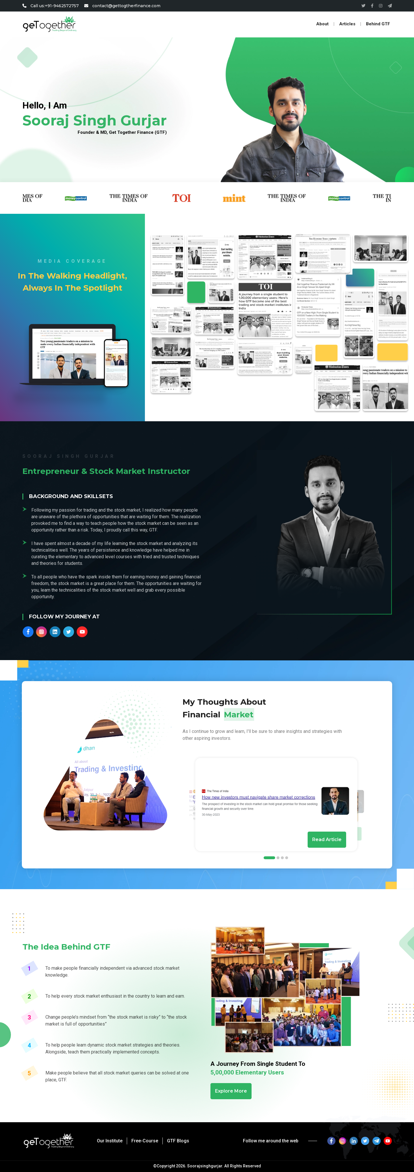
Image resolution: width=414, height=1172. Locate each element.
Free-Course (144, 1141)
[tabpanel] (276, 804)
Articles (347, 24)
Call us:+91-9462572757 (51, 5)
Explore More (231, 1091)
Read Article (327, 839)
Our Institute (109, 1141)
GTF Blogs (178, 1141)
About (322, 24)
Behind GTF (378, 24)
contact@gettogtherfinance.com (122, 5)
